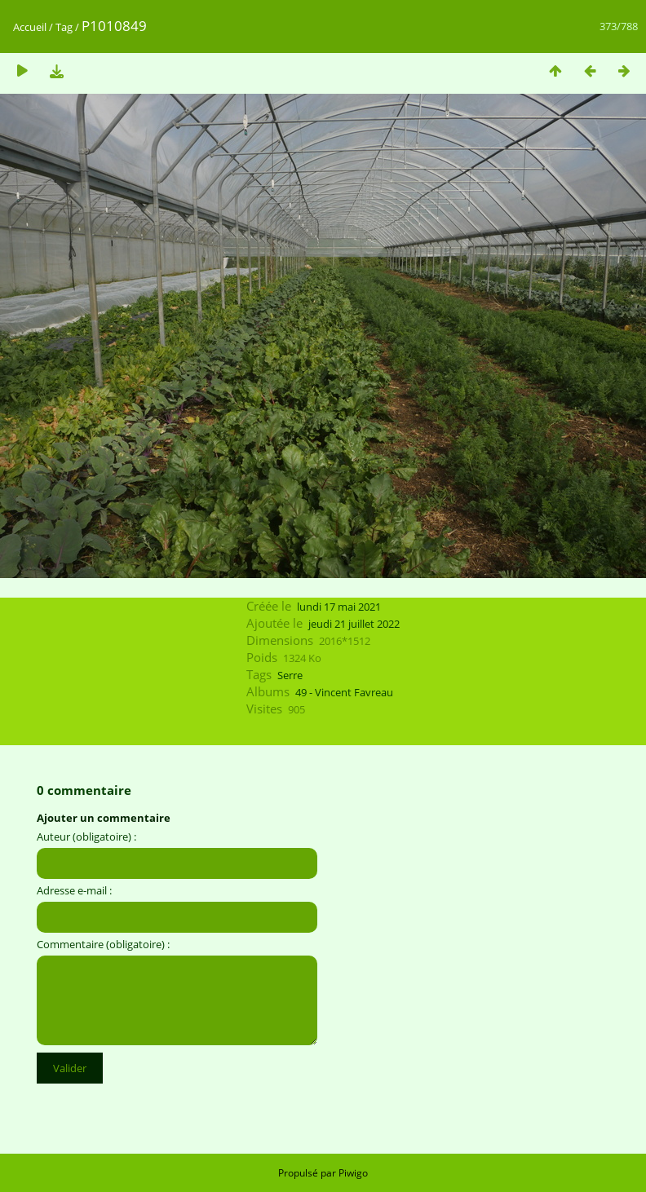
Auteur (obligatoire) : (86, 836)
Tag (64, 27)
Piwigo (353, 1173)
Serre (290, 675)
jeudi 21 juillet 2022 (354, 623)
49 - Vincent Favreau (344, 692)
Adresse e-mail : (74, 890)
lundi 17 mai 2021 (339, 606)
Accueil (29, 27)
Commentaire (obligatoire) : (103, 944)
